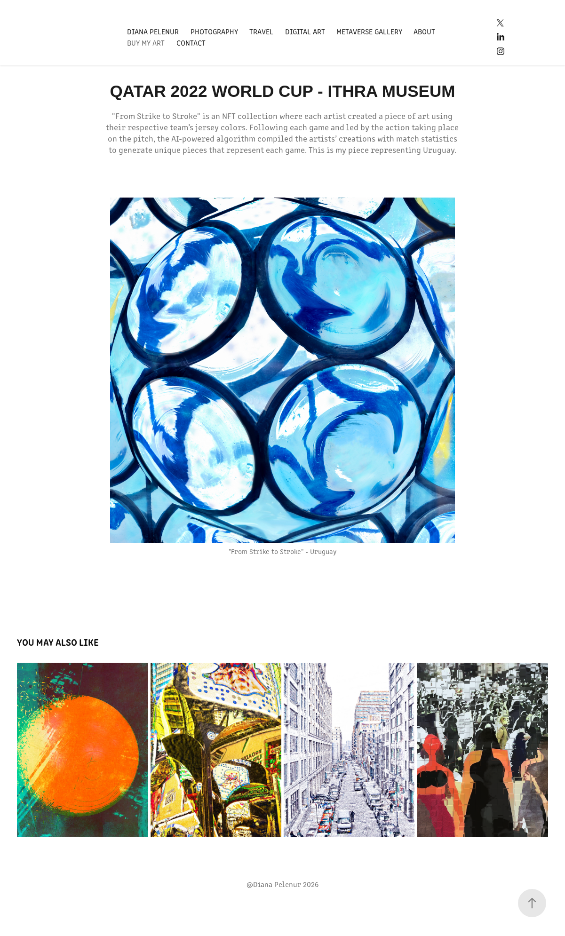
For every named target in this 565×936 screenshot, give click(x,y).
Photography (214, 31)
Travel (261, 31)
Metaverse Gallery (369, 31)
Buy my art (146, 43)
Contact (191, 43)
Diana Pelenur (153, 31)
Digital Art (305, 31)
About (424, 31)
